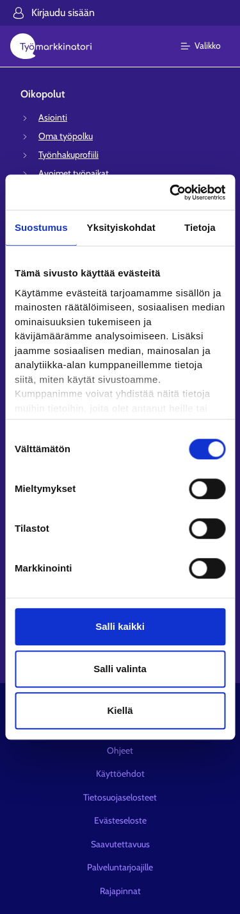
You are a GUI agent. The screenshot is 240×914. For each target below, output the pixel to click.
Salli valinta (120, 668)
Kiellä (119, 710)
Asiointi (52, 117)
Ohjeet (120, 750)
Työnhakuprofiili (68, 154)
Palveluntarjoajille (120, 867)
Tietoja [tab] (200, 227)
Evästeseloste (120, 820)
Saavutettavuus (120, 844)
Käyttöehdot (120, 773)
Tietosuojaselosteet (120, 797)
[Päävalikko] (208, 46)
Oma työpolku (65, 136)
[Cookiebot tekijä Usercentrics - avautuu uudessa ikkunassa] (170, 192)
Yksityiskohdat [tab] (121, 227)
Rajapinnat (120, 891)
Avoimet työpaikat (73, 173)
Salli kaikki (120, 626)
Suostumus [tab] (41, 227)
